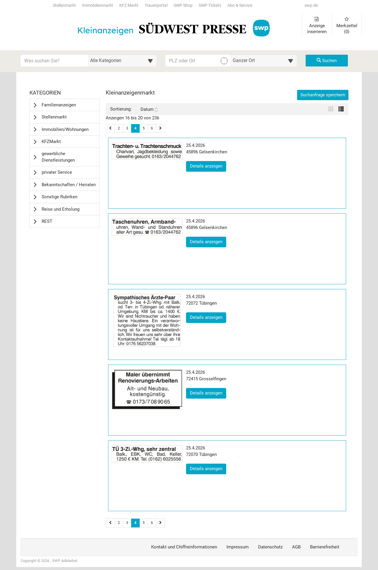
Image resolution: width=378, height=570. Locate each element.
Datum (149, 109)
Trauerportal (156, 5)
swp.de (311, 5)
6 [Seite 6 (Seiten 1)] (152, 128)
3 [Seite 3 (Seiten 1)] (127, 128)
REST (47, 221)
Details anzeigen (208, 166)
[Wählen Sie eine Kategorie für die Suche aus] (123, 60)
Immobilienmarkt (97, 5)
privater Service (57, 172)
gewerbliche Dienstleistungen (58, 157)
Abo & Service (239, 5)
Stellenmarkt (64, 5)
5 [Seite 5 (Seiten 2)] (144, 523)
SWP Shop (183, 5)
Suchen (327, 60)
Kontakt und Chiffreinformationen (184, 547)
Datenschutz (270, 547)
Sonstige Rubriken (59, 196)
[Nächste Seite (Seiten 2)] (160, 523)
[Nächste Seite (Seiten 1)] (160, 128)
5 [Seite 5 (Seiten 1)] (144, 128)
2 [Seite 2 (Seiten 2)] (119, 523)
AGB (296, 547)
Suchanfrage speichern (322, 95)
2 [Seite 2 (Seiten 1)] (119, 128)
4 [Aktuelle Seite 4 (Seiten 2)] (135, 522)
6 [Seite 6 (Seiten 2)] (152, 523)
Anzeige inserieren (317, 25)
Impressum (238, 547)
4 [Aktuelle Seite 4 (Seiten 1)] (135, 128)
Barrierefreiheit (324, 547)
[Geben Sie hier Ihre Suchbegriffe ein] (55, 60)
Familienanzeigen (59, 105)
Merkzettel (346, 25)
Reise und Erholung (60, 209)
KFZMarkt (51, 141)
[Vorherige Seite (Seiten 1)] (110, 128)
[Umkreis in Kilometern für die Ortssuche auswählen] (264, 60)
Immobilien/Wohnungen (65, 129)
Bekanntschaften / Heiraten (69, 184)
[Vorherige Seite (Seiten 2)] (110, 523)
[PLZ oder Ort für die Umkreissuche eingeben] (198, 60)
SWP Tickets (210, 5)
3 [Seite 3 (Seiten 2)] (127, 523)
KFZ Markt (129, 5)
